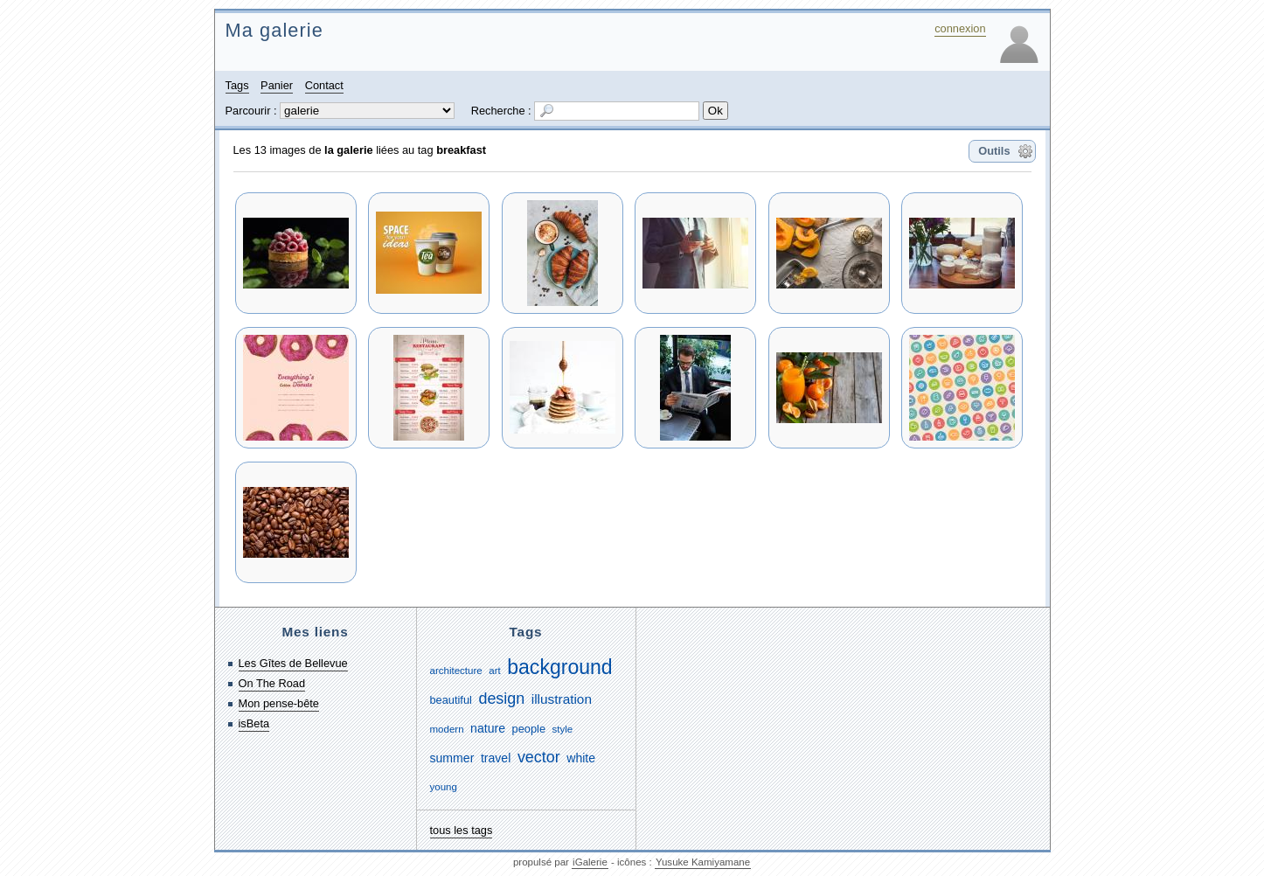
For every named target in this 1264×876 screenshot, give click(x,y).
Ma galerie (274, 30)
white (580, 758)
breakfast (461, 149)
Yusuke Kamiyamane (703, 862)
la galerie (348, 149)
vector (538, 757)
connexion (959, 28)
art (494, 670)
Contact (324, 85)
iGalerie (590, 862)
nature (487, 728)
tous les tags (461, 830)
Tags (237, 85)
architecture (456, 670)
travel (495, 758)
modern (447, 729)
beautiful (451, 699)
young (443, 787)
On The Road (272, 683)
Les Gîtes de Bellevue (293, 663)
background (559, 667)
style (562, 729)
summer (452, 758)
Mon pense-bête (279, 703)
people (528, 728)
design (501, 698)
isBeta (254, 723)
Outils (994, 150)
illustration (561, 699)
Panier (276, 85)
